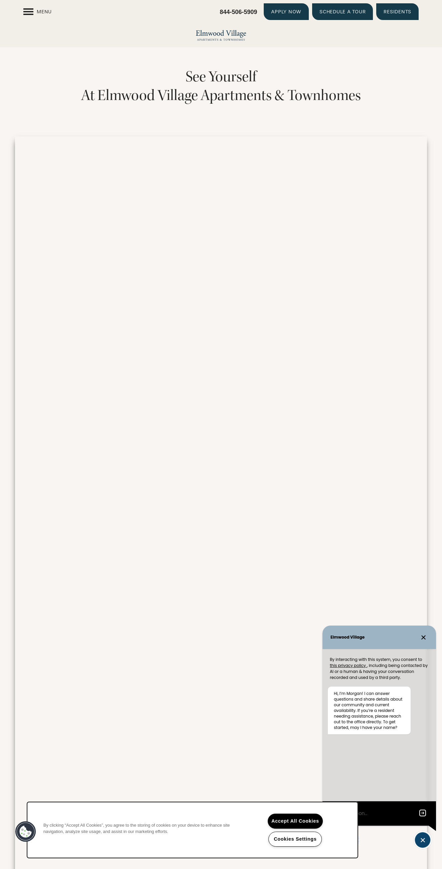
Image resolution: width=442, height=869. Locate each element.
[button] (286, 11)
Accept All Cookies (295, 821)
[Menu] (37, 11)
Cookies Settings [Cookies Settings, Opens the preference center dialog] (295, 839)
